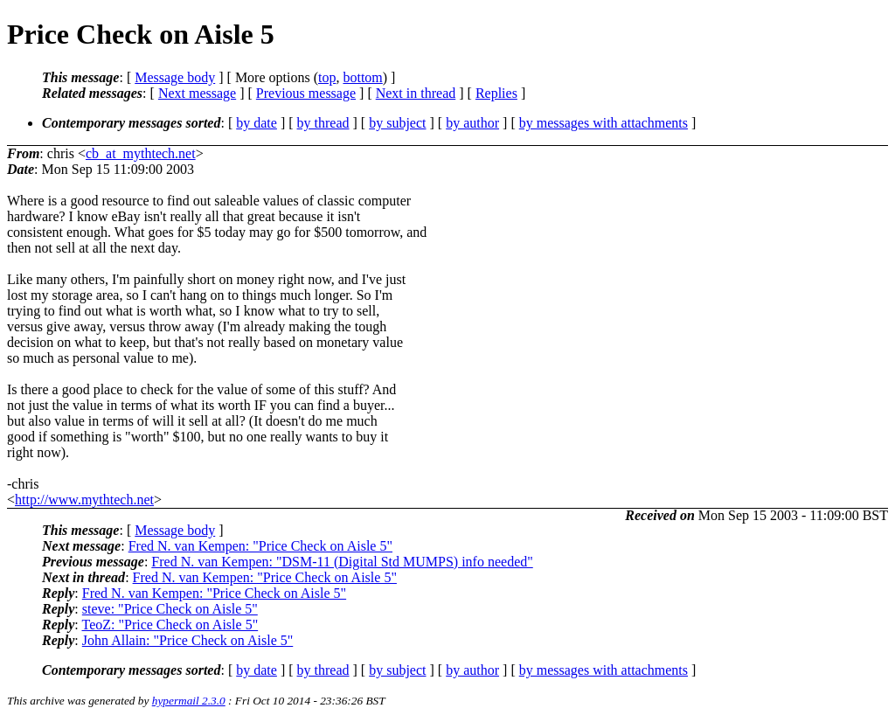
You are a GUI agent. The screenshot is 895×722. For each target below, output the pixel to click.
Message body (175, 77)
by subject (397, 122)
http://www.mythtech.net (84, 499)
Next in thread (416, 93)
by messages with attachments (603, 122)
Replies (496, 93)
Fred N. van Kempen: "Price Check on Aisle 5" (260, 545)
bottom (362, 77)
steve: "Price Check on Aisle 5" (170, 608)
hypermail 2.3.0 (188, 700)
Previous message (306, 93)
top (327, 77)
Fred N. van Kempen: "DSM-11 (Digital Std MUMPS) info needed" (341, 561)
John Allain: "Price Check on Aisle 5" (187, 640)
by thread (323, 122)
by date (256, 122)
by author (472, 122)
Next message (197, 93)
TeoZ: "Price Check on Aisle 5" (169, 624)
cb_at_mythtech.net (141, 153)
